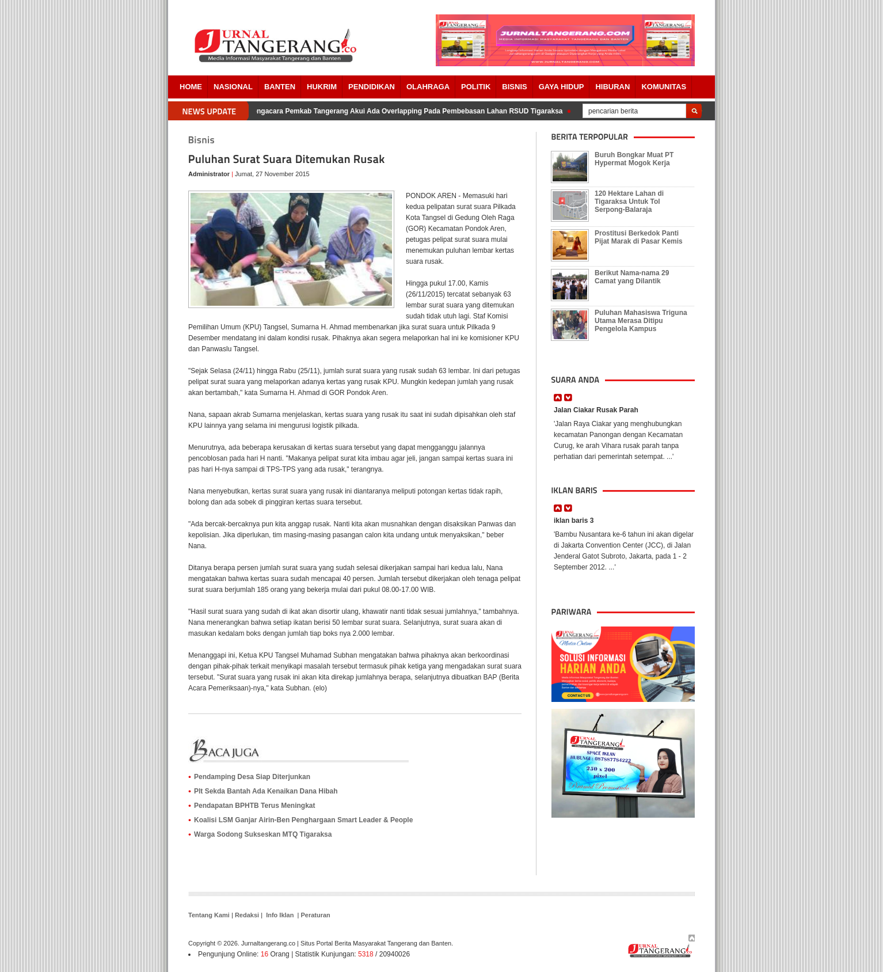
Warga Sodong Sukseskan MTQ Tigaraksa (263, 834)
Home (191, 86)
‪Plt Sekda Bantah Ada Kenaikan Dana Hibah (266, 791)
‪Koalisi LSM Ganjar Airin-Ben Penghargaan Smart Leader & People (303, 820)
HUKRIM (322, 86)
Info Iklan (280, 915)
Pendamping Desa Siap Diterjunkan (252, 777)
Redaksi (247, 915)
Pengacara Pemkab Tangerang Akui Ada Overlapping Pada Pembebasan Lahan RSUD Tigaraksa (407, 111)
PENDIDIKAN (371, 86)
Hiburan (612, 86)
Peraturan (315, 915)
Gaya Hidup (561, 86)
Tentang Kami (209, 915)
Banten (279, 86)
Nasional (233, 86)
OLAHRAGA (428, 86)
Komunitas (663, 86)
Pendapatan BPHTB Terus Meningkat (254, 806)
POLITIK (475, 86)
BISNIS (514, 86)
